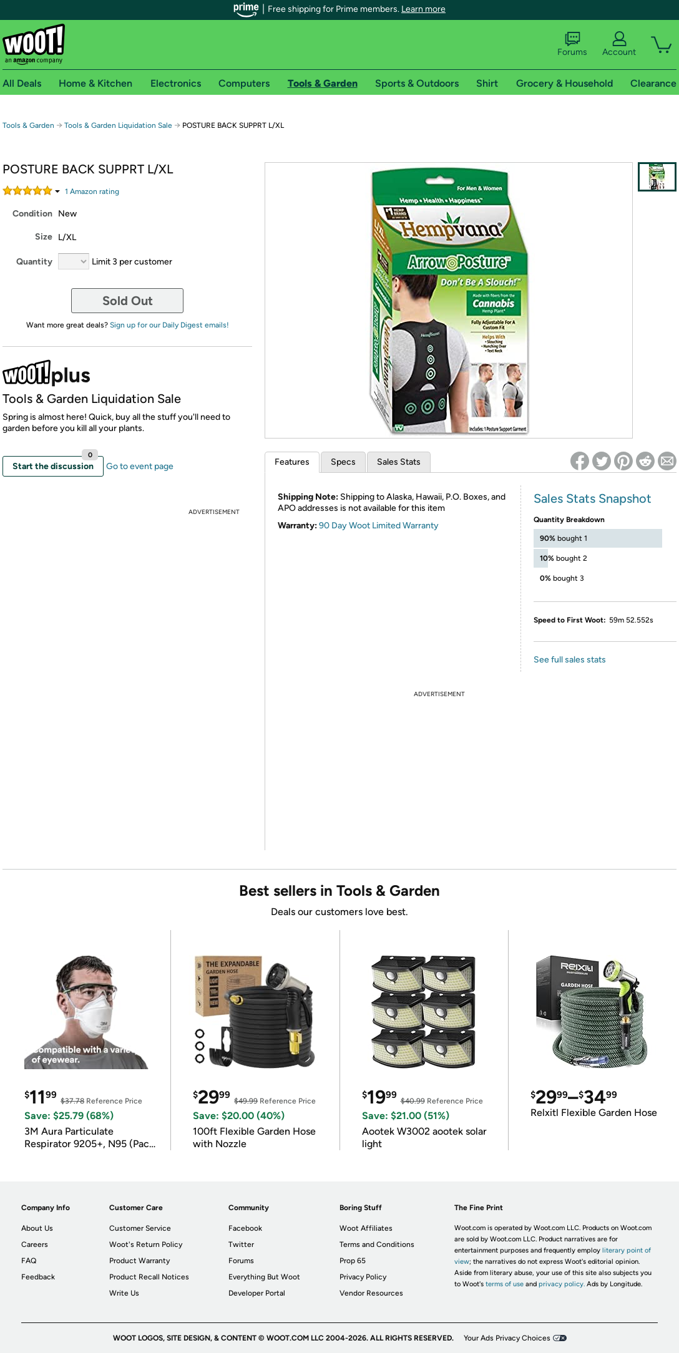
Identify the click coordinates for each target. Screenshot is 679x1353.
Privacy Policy (363, 1277)
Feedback (38, 1277)
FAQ (28, 1260)
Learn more (423, 9)
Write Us (124, 1293)
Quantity (34, 261)
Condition (32, 213)
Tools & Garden (28, 125)
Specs (343, 462)
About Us (37, 1228)
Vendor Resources (371, 1293)
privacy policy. (562, 1284)
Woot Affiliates (366, 1228)
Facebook (245, 1228)
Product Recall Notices (149, 1277)
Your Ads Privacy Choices (507, 1338)
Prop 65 (353, 1260)
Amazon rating (92, 191)
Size (43, 236)
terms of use (505, 1284)
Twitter (241, 1244)
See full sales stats (570, 659)
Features (292, 462)
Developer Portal (256, 1293)
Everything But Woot (264, 1277)
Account (619, 44)
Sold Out (127, 300)
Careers (34, 1244)
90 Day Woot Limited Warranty (379, 525)
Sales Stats (399, 462)
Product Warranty (139, 1260)
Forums (572, 44)
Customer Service (140, 1228)
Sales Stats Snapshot (593, 498)
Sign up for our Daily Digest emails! (169, 325)
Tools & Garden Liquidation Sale (118, 125)
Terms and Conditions (377, 1244)
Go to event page (139, 466)
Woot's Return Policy (145, 1244)
